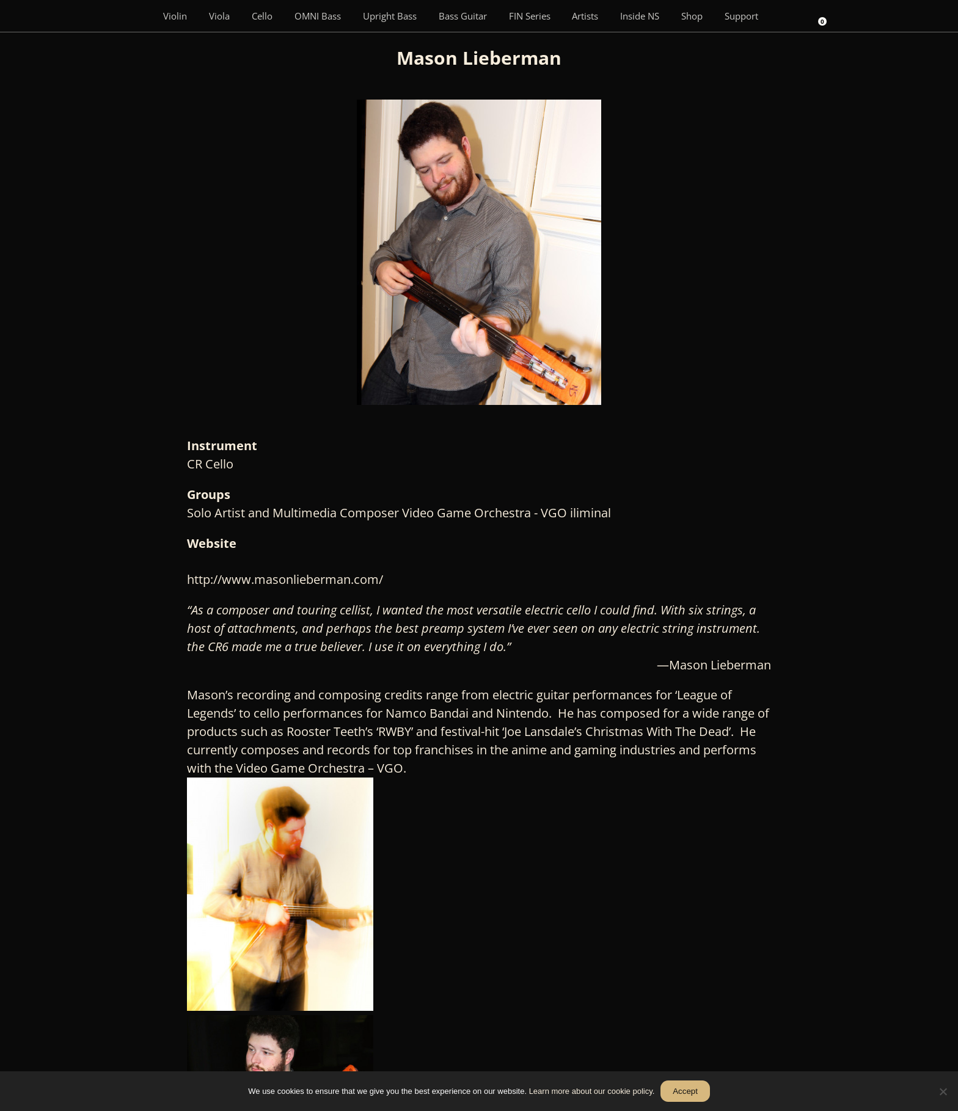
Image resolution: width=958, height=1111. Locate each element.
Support (741, 16)
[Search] (786, 16)
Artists (585, 16)
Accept (685, 1091)
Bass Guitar (463, 16)
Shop (692, 16)
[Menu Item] (134, 16)
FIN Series (529, 16)
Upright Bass (390, 16)
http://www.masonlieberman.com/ (289, 579)
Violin (175, 16)
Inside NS (639, 16)
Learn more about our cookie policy (591, 1091)
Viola (219, 16)
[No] (943, 1091)
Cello (262, 16)
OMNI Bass (317, 16)
